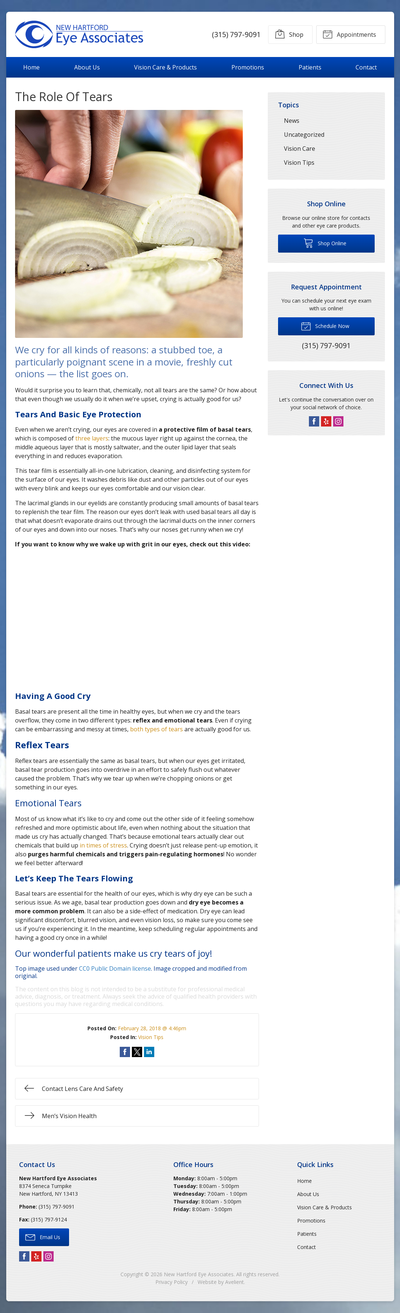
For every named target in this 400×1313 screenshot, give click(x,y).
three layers (91, 438)
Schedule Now (325, 326)
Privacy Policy (171, 1281)
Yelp (326, 421)
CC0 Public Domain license (115, 968)
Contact (366, 67)
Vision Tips (150, 1037)
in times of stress (103, 845)
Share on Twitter (137, 1052)
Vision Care (299, 148)
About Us (87, 67)
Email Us (42, 1237)
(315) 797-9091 (236, 34)
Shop (288, 34)
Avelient (234, 1281)
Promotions (247, 67)
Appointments (349, 34)
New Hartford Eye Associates (199, 1274)
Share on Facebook (125, 1052)
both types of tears (156, 729)
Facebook (314, 421)
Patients (310, 67)
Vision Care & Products (165, 67)
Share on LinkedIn (149, 1052)
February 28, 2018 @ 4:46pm (152, 1028)
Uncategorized (304, 135)
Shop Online (324, 243)
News (291, 121)
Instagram (338, 421)
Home (31, 67)
